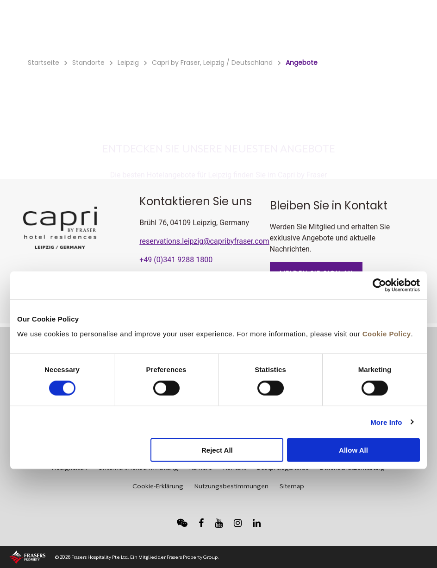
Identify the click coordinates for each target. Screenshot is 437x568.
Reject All (217, 450)
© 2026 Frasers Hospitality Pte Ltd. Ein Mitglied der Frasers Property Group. (137, 557)
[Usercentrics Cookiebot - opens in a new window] (379, 285)
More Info (386, 422)
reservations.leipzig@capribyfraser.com (204, 241)
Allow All (353, 450)
